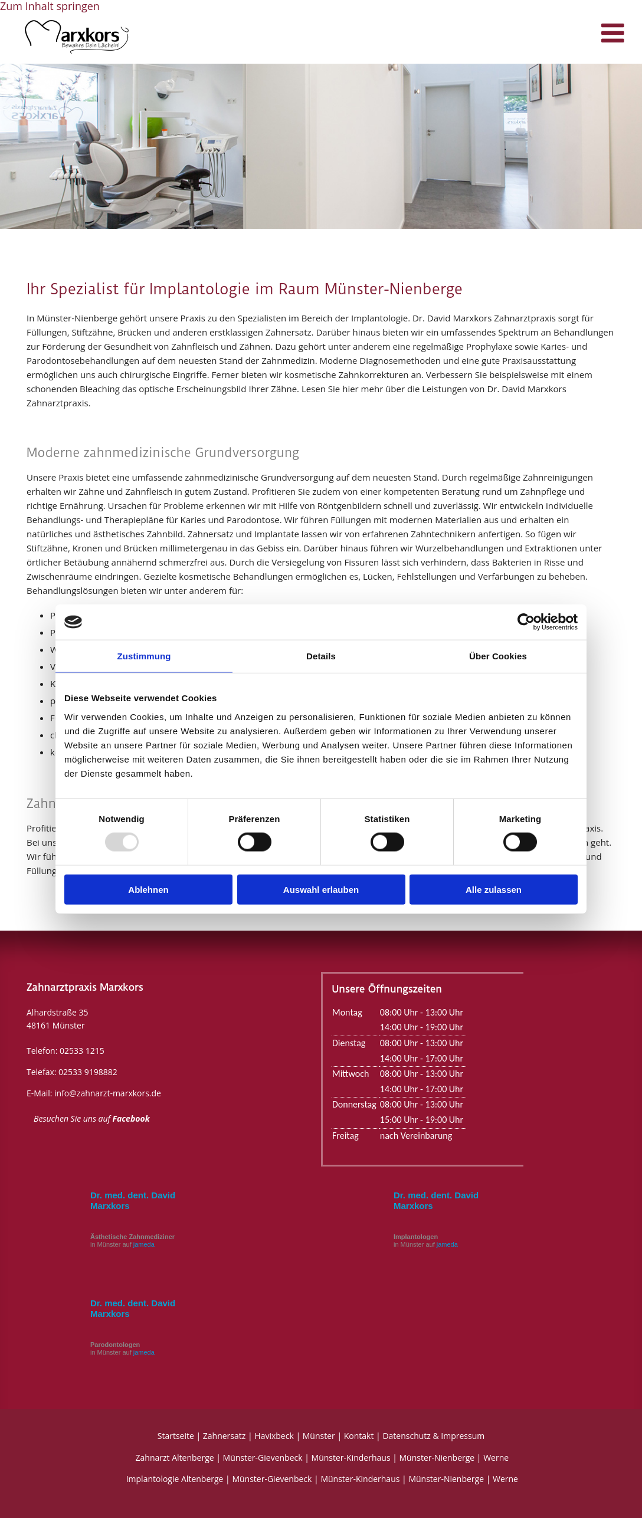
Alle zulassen (494, 889)
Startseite (176, 1435)
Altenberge (193, 1457)
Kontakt (359, 1435)
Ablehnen (148, 889)
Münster (319, 1435)
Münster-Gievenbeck (263, 1457)
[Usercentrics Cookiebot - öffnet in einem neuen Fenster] (526, 622)
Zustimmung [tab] (144, 656)
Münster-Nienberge (437, 1457)
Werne (496, 1457)
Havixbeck (273, 1435)
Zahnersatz (224, 1435)
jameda (144, 1244)
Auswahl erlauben (321, 889)
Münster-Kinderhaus (351, 1457)
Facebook (131, 1118)
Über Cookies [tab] (498, 656)
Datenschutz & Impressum (433, 1435)
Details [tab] (321, 656)
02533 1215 (82, 1050)
